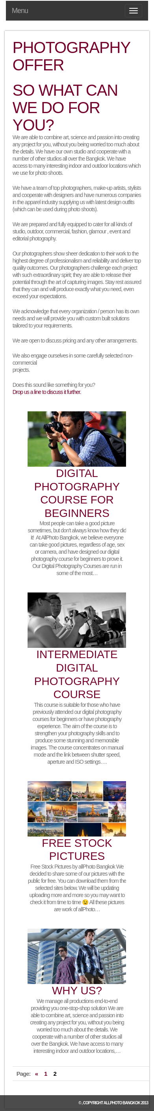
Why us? (77, 990)
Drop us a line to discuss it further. (47, 392)
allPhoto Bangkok (122, 1103)
